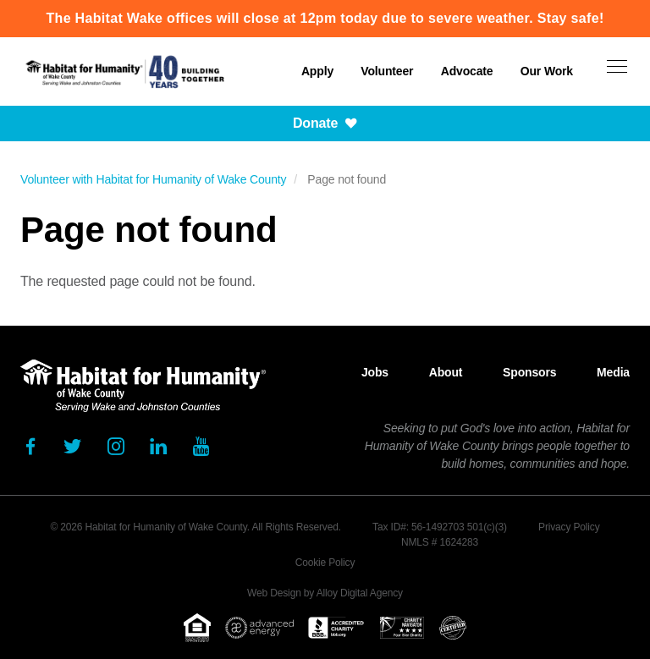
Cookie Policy (325, 562)
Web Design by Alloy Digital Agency (325, 593)
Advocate (467, 71)
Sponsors (529, 372)
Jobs (374, 372)
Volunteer (387, 71)
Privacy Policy (568, 527)
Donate (325, 123)
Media (613, 372)
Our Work (547, 71)
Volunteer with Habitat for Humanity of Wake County (153, 179)
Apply (317, 71)
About (446, 372)
